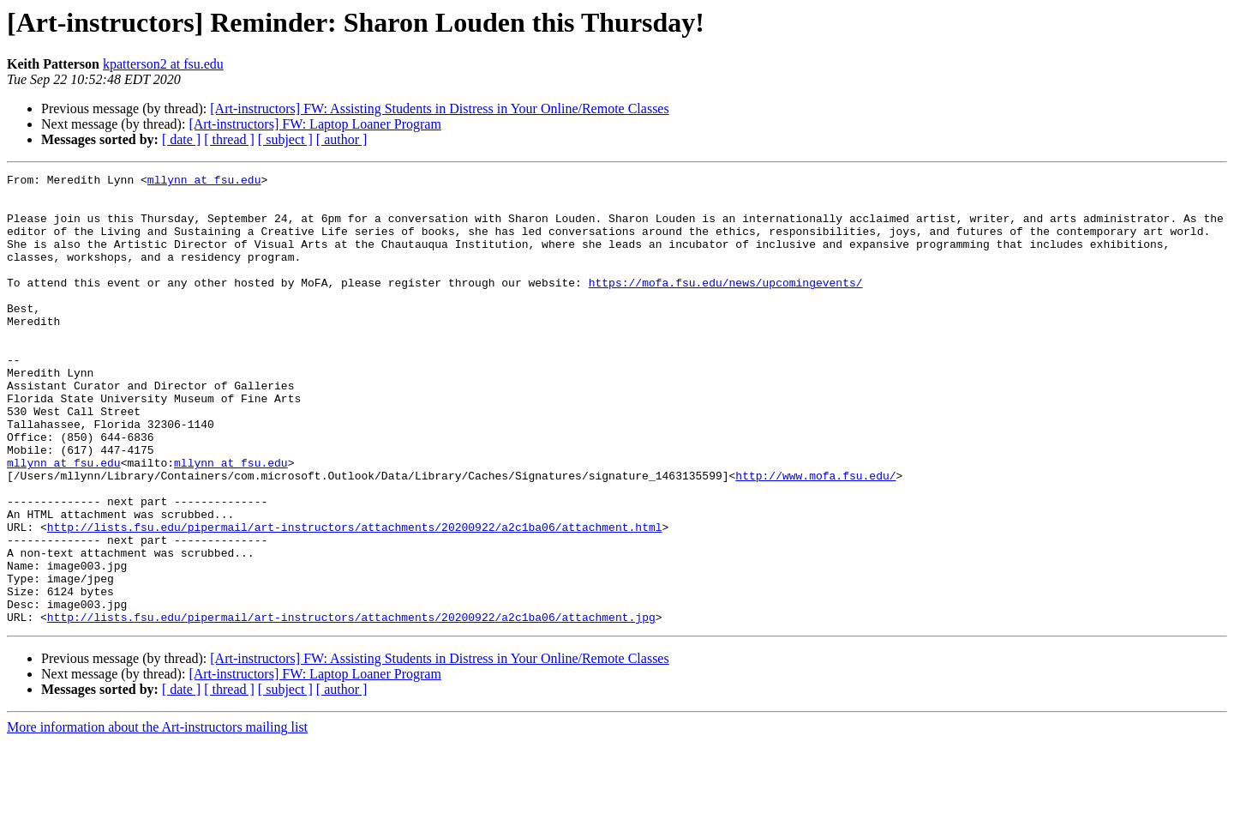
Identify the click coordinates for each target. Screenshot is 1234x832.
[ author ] (342, 139)
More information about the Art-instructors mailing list (157, 817)
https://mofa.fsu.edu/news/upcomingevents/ (726, 305)
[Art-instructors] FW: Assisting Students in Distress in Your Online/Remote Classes (439, 108)
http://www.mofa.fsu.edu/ (815, 537)
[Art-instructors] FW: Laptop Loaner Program (314, 124)
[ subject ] (285, 139)
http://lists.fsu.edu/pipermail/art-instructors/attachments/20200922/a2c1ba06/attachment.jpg (351, 706)
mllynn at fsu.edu (204, 182)
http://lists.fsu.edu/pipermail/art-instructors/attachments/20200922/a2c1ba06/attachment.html (354, 598)
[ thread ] (229, 139)
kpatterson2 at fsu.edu (163, 64)
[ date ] (181, 139)
